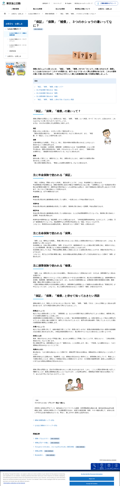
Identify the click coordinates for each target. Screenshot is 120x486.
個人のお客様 (34, 9)
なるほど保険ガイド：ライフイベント (17, 40)
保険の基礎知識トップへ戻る (44, 420)
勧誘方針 (61, 472)
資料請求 (46, 3)
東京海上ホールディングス (83, 3)
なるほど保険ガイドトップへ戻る (46, 425)
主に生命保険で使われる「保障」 (47, 93)
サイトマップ (57, 3)
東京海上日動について (80, 9)
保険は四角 (39, 451)
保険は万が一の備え (42, 442)
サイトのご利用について (47, 472)
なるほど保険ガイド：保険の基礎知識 (17, 34)
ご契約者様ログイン (106, 3)
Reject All (92, 481)
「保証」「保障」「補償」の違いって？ (49, 87)
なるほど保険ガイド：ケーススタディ (17, 46)
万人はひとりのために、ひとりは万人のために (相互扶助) (54, 447)
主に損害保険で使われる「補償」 (47, 96)
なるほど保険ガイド (34, 13)
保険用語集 (12, 51)
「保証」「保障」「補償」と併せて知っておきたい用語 (55, 99)
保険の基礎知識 (49, 13)
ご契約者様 (11, 9)
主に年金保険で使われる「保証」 (47, 90)
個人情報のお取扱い (74, 472)
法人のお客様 (57, 9)
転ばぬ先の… (39, 455)
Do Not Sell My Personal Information (92, 476)
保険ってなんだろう (42, 438)
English (68, 3)
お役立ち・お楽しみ (103, 9)
